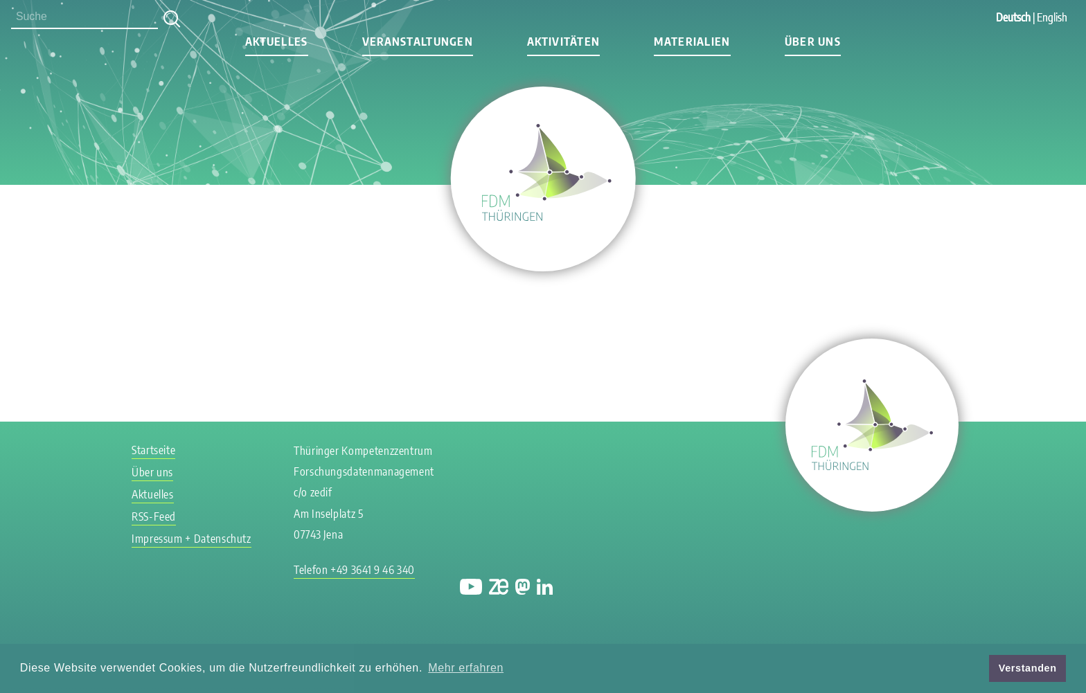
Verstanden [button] (1028, 668)
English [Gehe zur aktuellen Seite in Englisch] (1052, 17)
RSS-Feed (154, 516)
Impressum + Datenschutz (191, 539)
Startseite (153, 450)
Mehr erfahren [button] (466, 668)
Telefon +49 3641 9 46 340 (354, 570)
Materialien (692, 41)
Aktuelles (276, 41)
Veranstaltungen (417, 41)
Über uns (813, 41)
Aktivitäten (563, 41)
